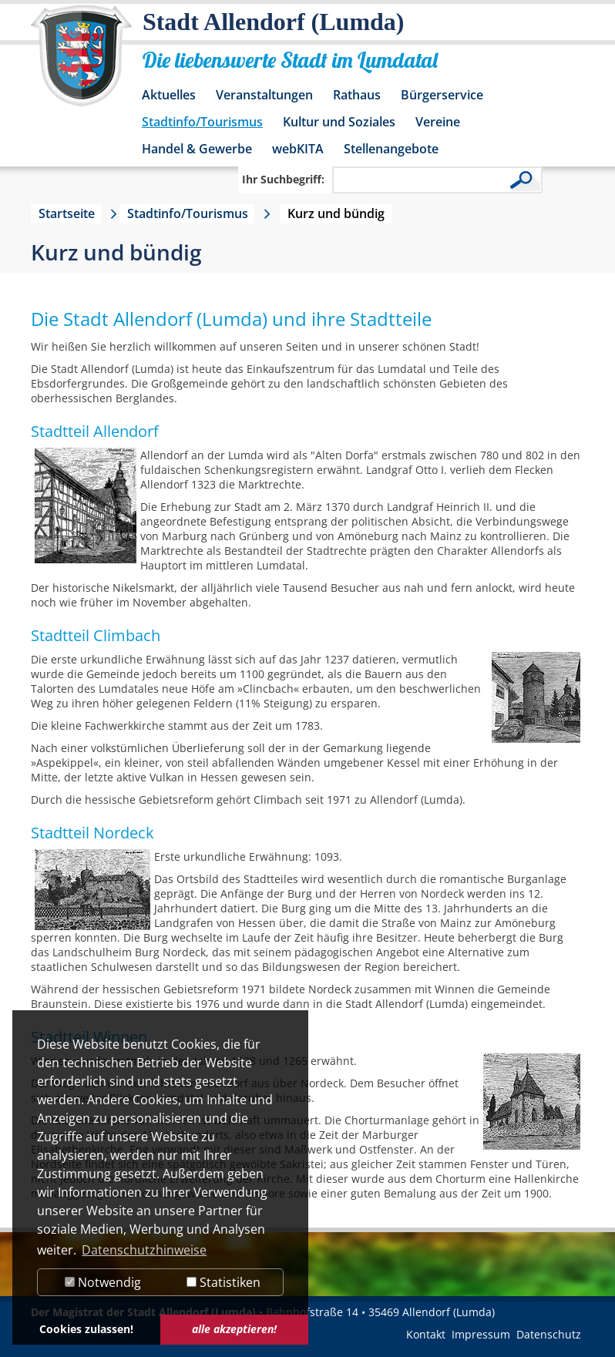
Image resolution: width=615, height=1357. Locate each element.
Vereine (437, 121)
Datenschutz (548, 1334)
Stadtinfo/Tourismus (202, 121)
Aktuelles (169, 94)
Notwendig (103, 1282)
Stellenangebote (391, 148)
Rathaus (357, 94)
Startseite (67, 213)
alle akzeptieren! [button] (234, 1329)
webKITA (298, 148)
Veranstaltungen (264, 94)
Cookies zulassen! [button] (86, 1329)
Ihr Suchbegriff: (283, 179)
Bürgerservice (442, 94)
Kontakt (425, 1334)
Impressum (481, 1334)
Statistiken (223, 1282)
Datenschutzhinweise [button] (144, 1249)
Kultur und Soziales (339, 121)
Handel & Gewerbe (197, 148)
